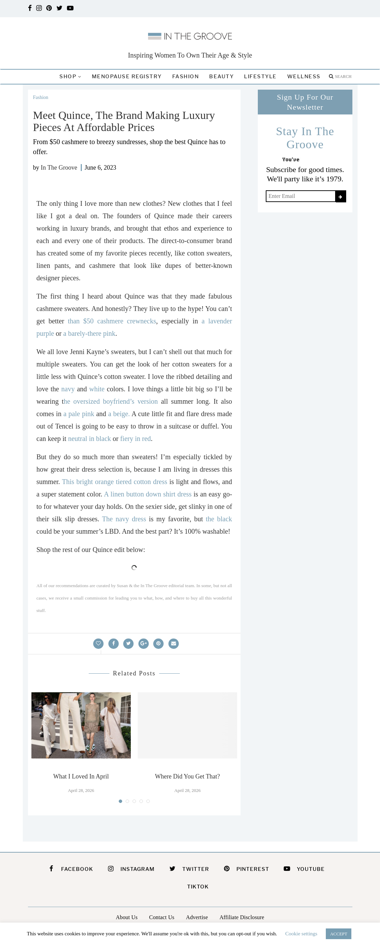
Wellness (304, 76)
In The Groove (59, 167)
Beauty (221, 76)
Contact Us (161, 917)
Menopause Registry (127, 76)
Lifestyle (260, 76)
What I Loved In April (81, 776)
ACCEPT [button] (338, 933)
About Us (127, 917)
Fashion (185, 76)
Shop (67, 76)
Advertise (197, 917)
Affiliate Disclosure (242, 917)
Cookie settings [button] (301, 933)
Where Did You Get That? (187, 776)
